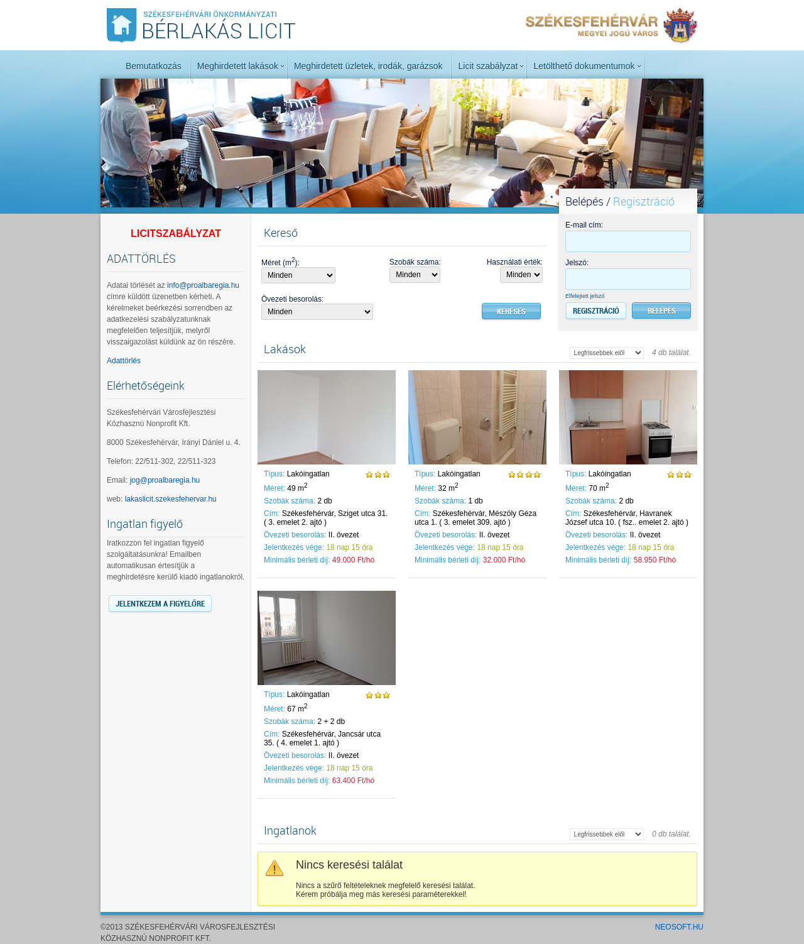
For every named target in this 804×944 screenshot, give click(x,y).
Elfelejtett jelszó (585, 296)
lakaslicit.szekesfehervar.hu (171, 499)
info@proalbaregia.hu (203, 285)
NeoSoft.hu (679, 927)
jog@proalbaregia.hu (165, 480)
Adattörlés (124, 360)
